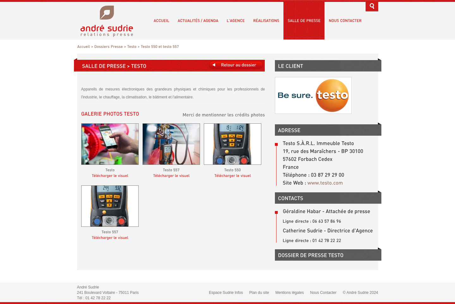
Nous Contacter (323, 292)
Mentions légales (289, 292)
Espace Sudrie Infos (226, 292)
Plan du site (259, 292)
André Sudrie (110, 20)
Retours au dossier (236, 65)
